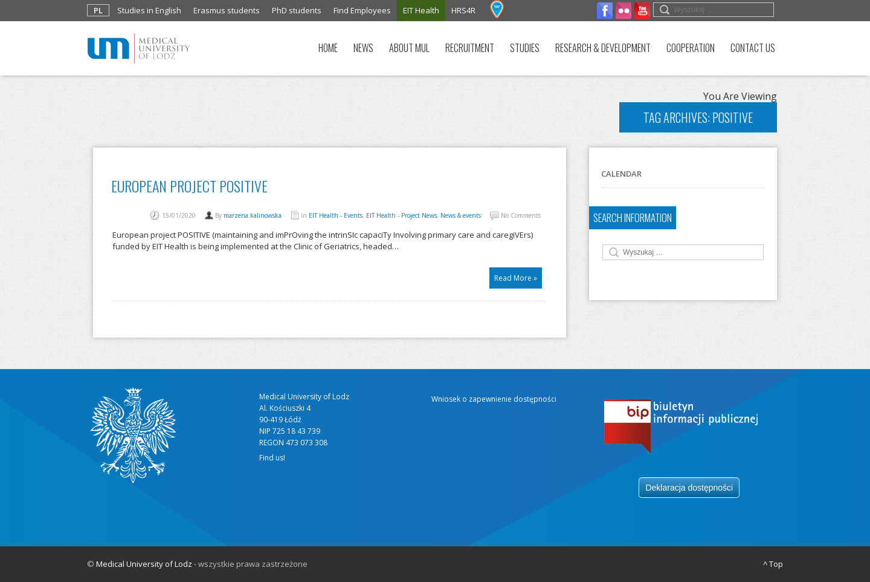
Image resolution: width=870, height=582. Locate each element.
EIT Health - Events (335, 215)
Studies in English (149, 10)
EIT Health (421, 10)
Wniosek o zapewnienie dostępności (493, 399)
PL (98, 10)
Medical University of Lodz (144, 563)
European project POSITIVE (189, 186)
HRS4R (463, 10)
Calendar (621, 173)
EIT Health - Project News (401, 215)
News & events (460, 215)
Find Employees (362, 10)
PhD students (296, 10)
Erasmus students (226, 10)
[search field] (713, 9)
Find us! (272, 458)
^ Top (773, 563)
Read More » (515, 278)
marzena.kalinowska (253, 215)
